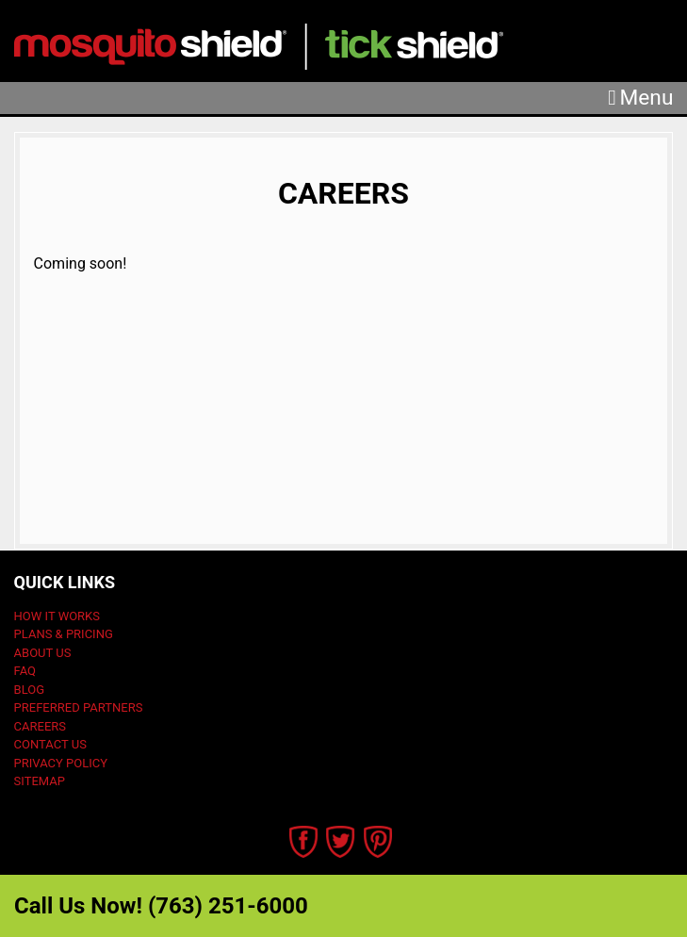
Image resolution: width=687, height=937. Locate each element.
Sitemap (39, 781)
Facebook (304, 842)
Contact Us (50, 744)
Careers (40, 726)
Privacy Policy (60, 763)
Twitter (340, 842)
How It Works (57, 616)
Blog (29, 689)
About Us (43, 653)
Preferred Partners (78, 707)
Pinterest (378, 842)
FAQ (25, 671)
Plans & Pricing (63, 634)
